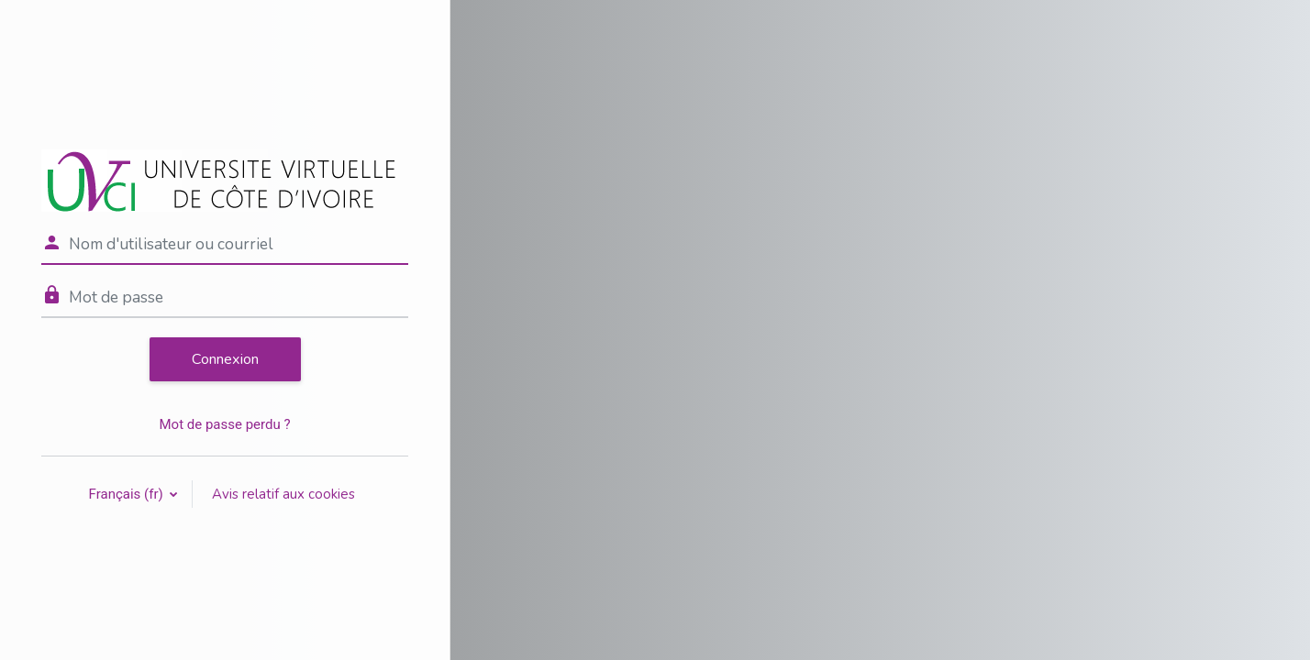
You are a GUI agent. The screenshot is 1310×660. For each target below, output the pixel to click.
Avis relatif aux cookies (283, 494)
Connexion (225, 359)
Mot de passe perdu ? (224, 424)
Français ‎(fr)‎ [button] (128, 494)
